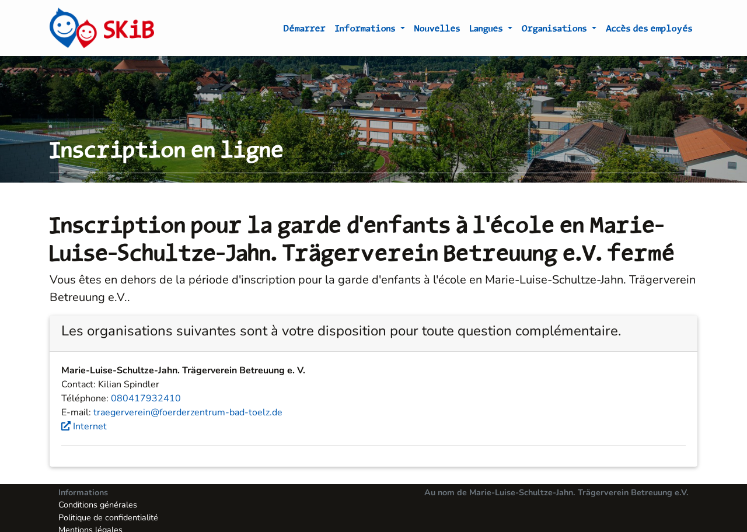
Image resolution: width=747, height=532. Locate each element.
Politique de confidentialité (108, 517)
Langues (487, 30)
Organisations (555, 30)
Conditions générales (97, 504)
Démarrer (305, 30)
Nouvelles (437, 30)
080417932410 (146, 398)
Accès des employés (649, 30)
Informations (366, 30)
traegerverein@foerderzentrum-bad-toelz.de (187, 412)
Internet (84, 426)
